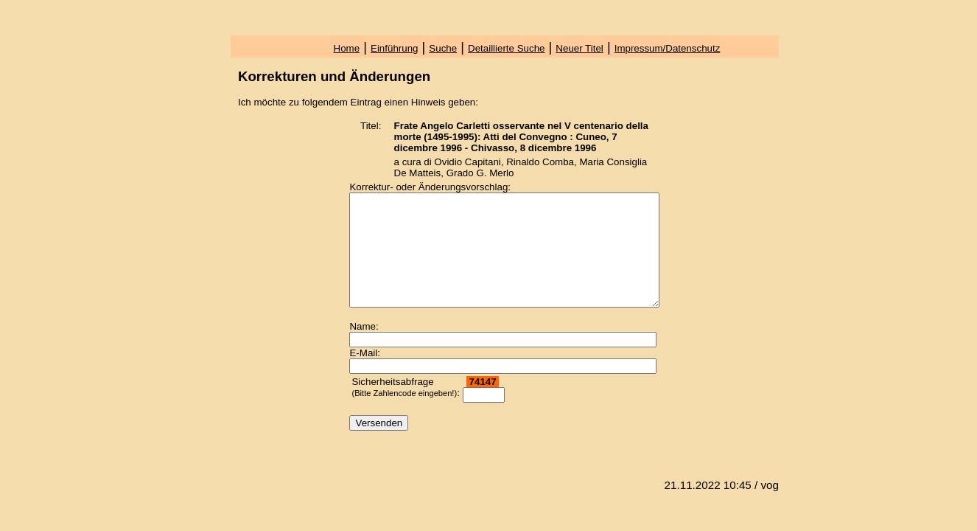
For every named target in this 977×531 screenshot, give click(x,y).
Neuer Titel (579, 48)
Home (347, 48)
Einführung (394, 48)
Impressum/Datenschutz (667, 48)
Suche (443, 48)
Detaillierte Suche (506, 48)
